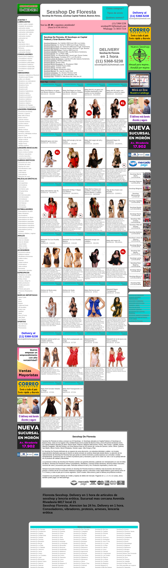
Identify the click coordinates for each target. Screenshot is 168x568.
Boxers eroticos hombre (25, 152)
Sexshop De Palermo (101, 557)
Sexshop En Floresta (101, 533)
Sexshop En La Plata (36, 545)
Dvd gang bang (23, 191)
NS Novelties (22, 307)
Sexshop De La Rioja (101, 559)
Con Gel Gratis (23, 324)
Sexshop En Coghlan (101, 531)
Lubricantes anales (24, 28)
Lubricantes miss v (24, 44)
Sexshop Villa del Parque (53, 50)
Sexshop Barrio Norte (51, 47)
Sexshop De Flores (58, 561)
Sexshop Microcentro (51, 48)
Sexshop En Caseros (79, 537)
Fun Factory (22, 319)
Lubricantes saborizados (25, 46)
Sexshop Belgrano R (101, 565)
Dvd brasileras (22, 185)
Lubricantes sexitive (24, 50)
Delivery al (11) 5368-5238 (28, 335)
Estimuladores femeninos (26, 223)
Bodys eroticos (22, 117)
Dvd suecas (22, 205)
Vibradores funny (23, 85)
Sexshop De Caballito (123, 561)
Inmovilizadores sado (24, 168)
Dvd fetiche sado (23, 189)
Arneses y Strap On (24, 281)
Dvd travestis (22, 207)
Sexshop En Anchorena (80, 549)
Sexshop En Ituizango (58, 541)
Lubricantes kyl (23, 38)
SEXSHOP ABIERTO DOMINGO (139, 315)
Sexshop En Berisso (79, 543)
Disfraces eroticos (23, 125)
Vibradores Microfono (24, 101)
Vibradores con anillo (24, 275)
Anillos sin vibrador (24, 277)
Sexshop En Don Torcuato (81, 529)
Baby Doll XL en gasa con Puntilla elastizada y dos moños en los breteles (94, 91)
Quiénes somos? (115, 17)
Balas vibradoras (23, 213)
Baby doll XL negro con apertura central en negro (116, 91)
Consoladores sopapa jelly (26, 66)
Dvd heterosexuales (24, 195)
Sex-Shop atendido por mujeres (126, 565)
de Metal (21, 231)
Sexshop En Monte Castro (38, 561)
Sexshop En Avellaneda (59, 549)
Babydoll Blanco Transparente (91, 340)
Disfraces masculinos (24, 154)
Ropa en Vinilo (22, 135)
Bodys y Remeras (23, 150)
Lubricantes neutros (24, 36)
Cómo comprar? (115, 8)
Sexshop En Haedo (58, 539)
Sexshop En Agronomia (80, 551)
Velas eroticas (22, 266)
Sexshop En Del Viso (101, 529)
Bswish (20, 303)
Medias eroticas (23, 129)
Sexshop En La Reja (101, 545)
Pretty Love (21, 309)
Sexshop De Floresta (71, 12)
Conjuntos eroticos (24, 121)
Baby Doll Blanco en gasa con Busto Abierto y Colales (51, 91)
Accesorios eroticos (24, 252)
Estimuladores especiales (26, 221)
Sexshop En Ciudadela (124, 533)
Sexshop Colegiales (51, 73)
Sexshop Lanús (49, 66)
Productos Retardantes (25, 291)
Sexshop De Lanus (58, 559)
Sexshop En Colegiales (80, 531)
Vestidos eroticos (23, 145)
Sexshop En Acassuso (59, 553)
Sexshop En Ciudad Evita (38, 535)
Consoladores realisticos (25, 64)
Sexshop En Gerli (100, 535)
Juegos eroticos (23, 262)
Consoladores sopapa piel (26, 68)
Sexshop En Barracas (58, 547)
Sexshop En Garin (57, 535)
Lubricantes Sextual (24, 52)
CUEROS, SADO (134, 305)
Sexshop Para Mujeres (135, 264)
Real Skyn (21, 42)
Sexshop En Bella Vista (80, 545)
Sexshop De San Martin (124, 555)
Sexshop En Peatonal (80, 565)
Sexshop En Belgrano (123, 545)
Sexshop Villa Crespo (51, 57)
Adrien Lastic (22, 297)
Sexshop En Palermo (36, 563)
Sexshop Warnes (50, 71)
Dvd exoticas (22, 187)
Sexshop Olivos (49, 68)
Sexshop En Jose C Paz (102, 541)
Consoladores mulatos (25, 60)
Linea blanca (22, 172)
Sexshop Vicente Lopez (52, 75)
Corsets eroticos (23, 123)
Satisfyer (21, 311)
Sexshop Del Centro (58, 555)
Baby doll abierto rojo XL (50, 191)
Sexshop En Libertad (101, 551)
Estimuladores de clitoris (25, 217)
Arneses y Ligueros (24, 113)
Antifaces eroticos (23, 254)
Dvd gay (20, 193)
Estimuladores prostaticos (26, 227)
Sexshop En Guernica (101, 537)
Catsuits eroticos (23, 119)
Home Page (44, 82)
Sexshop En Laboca (101, 547)
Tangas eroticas (23, 139)
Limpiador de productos (25, 26)
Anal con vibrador (23, 240)
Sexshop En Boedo (122, 541)
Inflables (21, 287)
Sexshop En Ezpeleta (58, 531)
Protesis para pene (24, 289)
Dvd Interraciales (23, 197)
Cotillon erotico (23, 258)
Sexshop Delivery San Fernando (126, 553)
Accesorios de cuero (24, 162)
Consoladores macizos (25, 58)
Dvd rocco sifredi (23, 201)
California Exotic (23, 305)
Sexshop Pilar (49, 76)
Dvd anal (21, 181)
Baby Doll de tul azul (92, 290)
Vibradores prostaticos (25, 97)
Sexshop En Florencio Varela (125, 531)
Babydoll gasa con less (49, 141)
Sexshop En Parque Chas (81, 563)
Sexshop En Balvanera (80, 547)
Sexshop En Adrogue (123, 551)
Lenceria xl (21, 127)
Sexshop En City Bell (79, 535)
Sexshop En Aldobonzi (59, 551)
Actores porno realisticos (25, 56)
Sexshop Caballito (50, 52)
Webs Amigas (83, 527)
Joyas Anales (22, 244)
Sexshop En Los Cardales (38, 555)
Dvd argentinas (23, 183)
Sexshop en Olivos (79, 561)
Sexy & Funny (22, 315)
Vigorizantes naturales (25, 270)
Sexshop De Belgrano (101, 563)
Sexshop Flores (49, 55)
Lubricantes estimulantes (26, 32)
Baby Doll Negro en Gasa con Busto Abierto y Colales (73, 91)
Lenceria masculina (24, 156)
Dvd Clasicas (22, 203)
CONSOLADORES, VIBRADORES (135, 298)
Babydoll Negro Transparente (112, 290)
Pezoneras (21, 268)
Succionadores (23, 215)
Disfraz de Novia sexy (48, 290)
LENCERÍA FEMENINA (136, 301)
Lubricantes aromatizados (26, 30)
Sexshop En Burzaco (123, 539)
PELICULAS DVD (134, 307)
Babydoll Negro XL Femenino (113, 141)
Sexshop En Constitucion (38, 531)
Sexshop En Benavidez (59, 545)
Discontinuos (22, 326)
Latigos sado (22, 170)
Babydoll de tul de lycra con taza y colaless (117, 340)
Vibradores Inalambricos (25, 91)
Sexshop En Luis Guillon (102, 555)
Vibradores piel (23, 89)
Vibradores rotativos (24, 103)
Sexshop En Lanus (36, 551)
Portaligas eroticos (24, 131)
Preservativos (22, 264)
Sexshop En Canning (36, 539)
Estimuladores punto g (25, 229)
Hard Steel (21, 317)
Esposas (21, 260)
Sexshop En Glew (57, 537)
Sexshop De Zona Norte (80, 555)
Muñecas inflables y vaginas (27, 233)
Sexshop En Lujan (36, 557)
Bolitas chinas (22, 279)
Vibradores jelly (23, 87)
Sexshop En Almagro (123, 549)
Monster (20, 70)
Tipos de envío (115, 13)
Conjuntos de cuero (24, 164)
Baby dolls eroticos (24, 115)
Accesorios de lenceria (25, 111)
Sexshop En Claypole (80, 533)
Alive (19, 299)
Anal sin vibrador (23, 242)
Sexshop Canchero (58, 565)
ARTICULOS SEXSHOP (136, 295)
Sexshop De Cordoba (101, 561)
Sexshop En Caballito (80, 539)
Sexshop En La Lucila (101, 543)
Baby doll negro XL (113, 240)
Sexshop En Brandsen (37, 541)
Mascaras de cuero (24, 176)
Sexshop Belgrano (50, 43)
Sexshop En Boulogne (80, 541)
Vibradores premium (24, 95)
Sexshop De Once (122, 557)
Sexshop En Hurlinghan (102, 539)
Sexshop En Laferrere (37, 549)
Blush (20, 301)
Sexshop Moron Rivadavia (53, 64)
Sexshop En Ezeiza (122, 529)
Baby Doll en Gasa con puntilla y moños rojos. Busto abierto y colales (93, 190)
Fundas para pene (24, 285)
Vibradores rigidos (23, 93)
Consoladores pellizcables (26, 62)
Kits (19, 293)
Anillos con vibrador (24, 79)
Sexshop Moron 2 (135, 276)
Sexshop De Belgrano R (59, 563)
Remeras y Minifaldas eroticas (27, 133)
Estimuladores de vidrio (25, 219)
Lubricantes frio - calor (25, 34)
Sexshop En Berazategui (124, 543)
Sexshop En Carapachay (124, 537)
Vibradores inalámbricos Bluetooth (28, 75)
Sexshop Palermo (50, 45)
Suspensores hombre (25, 158)
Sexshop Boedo (49, 54)
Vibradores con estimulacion (27, 81)
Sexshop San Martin (51, 69)
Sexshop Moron (49, 62)
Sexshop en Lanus (100, 549)
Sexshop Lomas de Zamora (53, 59)
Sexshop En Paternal (36, 565)
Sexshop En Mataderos (80, 557)
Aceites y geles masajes (25, 24)
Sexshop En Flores (58, 533)
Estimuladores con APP (25, 211)
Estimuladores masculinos (26, 225)
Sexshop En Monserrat (37, 559)
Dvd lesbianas (22, 199)
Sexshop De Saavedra (59, 557)
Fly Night (21, 40)
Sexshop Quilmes (50, 61)
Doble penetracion (24, 283)
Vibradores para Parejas (25, 77)
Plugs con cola (22, 248)
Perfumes (21, 48)
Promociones (22, 328)
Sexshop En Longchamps (103, 553)
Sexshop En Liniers (36, 553)
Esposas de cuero (23, 166)
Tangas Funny (22, 143)
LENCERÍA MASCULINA (136, 303)
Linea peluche (22, 174)
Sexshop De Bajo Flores (124, 563)
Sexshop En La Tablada (37, 547)
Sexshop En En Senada (37, 529)
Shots (20, 313)
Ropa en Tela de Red (24, 137)
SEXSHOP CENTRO (135, 309)
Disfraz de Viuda (69, 290)
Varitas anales (22, 246)
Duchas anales (23, 238)
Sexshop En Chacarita (123, 535)
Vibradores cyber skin (25, 83)
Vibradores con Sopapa (25, 105)
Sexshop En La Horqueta (59, 543)
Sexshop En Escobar (58, 529)
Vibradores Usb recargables (26, 107)
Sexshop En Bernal (36, 543)
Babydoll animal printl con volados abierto (50, 340)
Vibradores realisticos (25, 99)
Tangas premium (23, 141)
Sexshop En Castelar (36, 537)
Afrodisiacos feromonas (25, 256)
